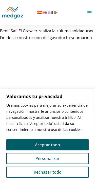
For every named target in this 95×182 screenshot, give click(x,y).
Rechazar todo (48, 172)
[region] (47, 135)
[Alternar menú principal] (89, 12)
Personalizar (47, 158)
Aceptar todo (47, 145)
